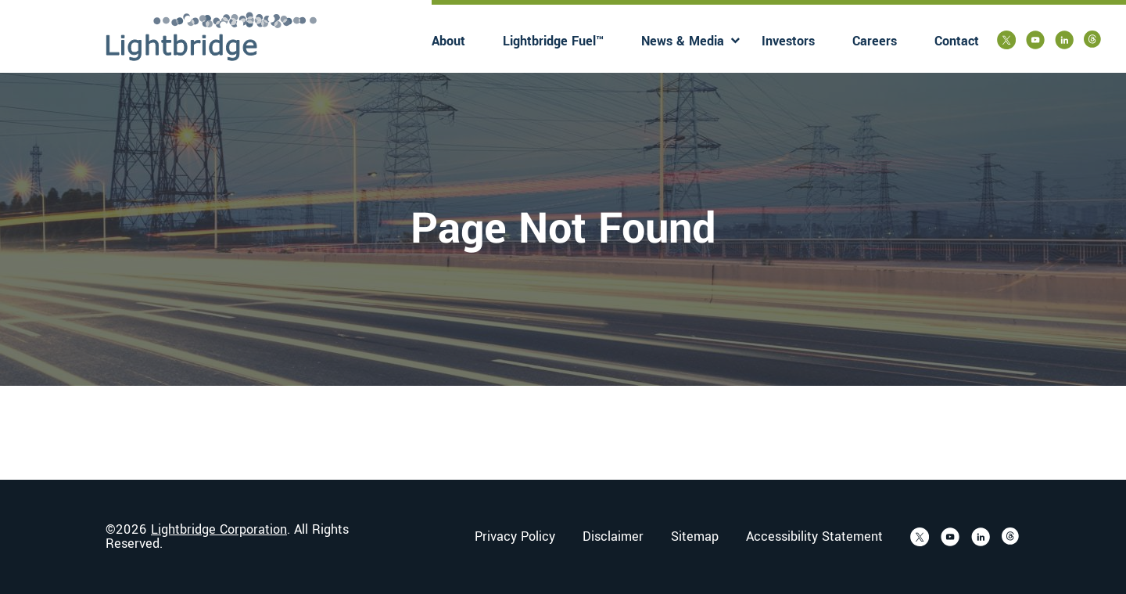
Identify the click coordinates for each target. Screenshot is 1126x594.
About (448, 41)
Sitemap (695, 537)
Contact (956, 41)
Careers (874, 41)
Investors (788, 41)
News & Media (682, 41)
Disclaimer (613, 537)
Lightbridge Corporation (219, 529)
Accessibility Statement (814, 537)
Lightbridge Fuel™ (553, 41)
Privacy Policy (515, 537)
